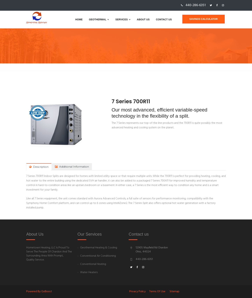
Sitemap (174, 291)
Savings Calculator (204, 19)
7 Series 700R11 (132, 101)
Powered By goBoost (39, 291)
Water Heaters (89, 272)
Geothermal (89, 19)
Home (69, 19)
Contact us (154, 19)
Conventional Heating (93, 264)
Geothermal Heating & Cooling (98, 248)
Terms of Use (157, 291)
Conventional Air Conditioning (98, 256)
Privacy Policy (137, 291)
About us (133, 19)
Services (113, 19)
